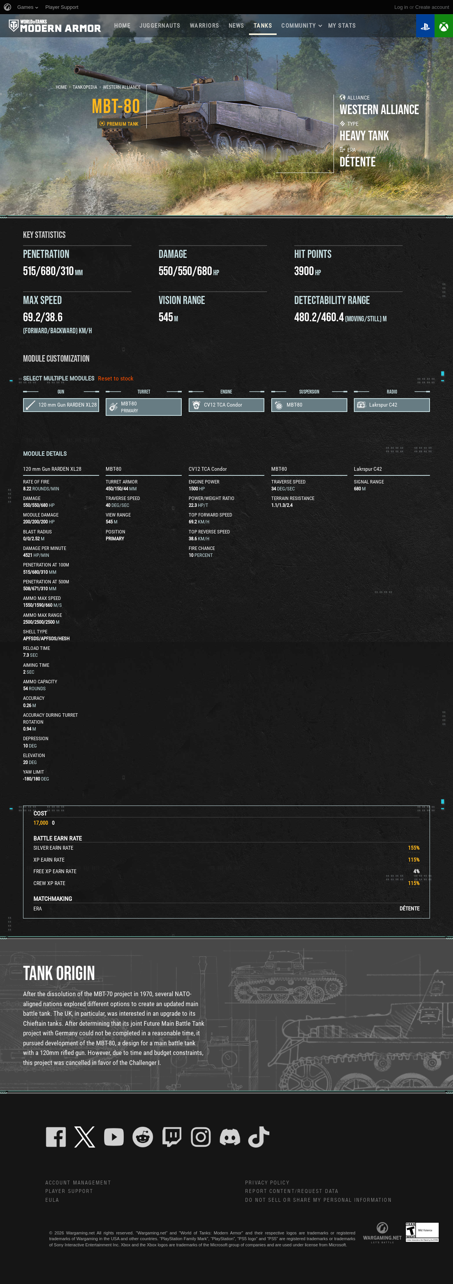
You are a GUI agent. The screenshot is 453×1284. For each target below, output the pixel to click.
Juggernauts (160, 25)
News (236, 25)
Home (122, 25)
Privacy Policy (267, 1183)
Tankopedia (85, 87)
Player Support (69, 1191)
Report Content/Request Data (292, 1191)
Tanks (263, 25)
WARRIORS (204, 25)
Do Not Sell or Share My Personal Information (318, 1200)
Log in (401, 7)
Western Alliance (122, 87)
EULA (52, 1200)
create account (432, 7)
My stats (342, 25)
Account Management (78, 1183)
